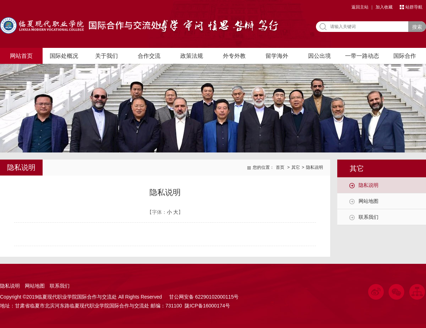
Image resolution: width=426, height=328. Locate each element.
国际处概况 (64, 56)
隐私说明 (368, 185)
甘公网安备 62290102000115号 (202, 297)
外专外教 (234, 56)
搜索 (417, 27)
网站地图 (368, 201)
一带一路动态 (362, 56)
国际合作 (404, 56)
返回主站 (359, 7)
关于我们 (106, 56)
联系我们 (368, 217)
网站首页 (21, 56)
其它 (295, 167)
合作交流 (149, 56)
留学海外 (277, 56)
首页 (280, 167)
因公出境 (319, 56)
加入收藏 (384, 7)
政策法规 (191, 56)
